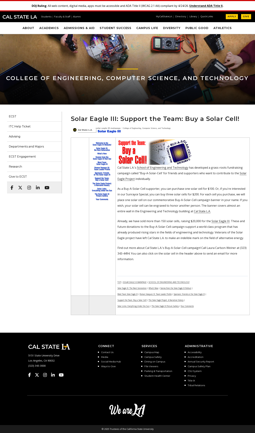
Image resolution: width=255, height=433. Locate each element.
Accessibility (195, 352)
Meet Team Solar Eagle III (127, 294)
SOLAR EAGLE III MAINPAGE (135, 282)
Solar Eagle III (221, 221)
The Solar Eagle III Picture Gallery (165, 306)
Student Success (115, 28)
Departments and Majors (26, 146)
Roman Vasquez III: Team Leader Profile (156, 294)
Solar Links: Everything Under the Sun (133, 306)
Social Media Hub (111, 361)
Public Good (197, 28)
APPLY (232, 16)
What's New (153, 288)
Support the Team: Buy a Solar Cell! (132, 300)
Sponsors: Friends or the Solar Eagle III (189, 294)
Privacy (192, 376)
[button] (208, 16)
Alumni (77, 17)
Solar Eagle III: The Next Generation (132, 288)
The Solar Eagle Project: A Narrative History (166, 300)
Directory (180, 16)
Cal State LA (20, 17)
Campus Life (147, 28)
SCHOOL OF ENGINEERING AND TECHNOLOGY (168, 282)
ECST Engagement (22, 156)
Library (193, 16)
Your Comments (187, 306)
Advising (14, 136)
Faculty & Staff (62, 17)
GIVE (246, 16)
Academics (49, 28)
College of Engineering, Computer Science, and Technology (127, 78)
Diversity (172, 28)
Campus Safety (153, 357)
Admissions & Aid (79, 28)
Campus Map (151, 352)
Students (46, 17)
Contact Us (107, 352)
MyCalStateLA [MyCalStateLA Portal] (164, 16)
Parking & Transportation (158, 371)
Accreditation (195, 357)
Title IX (191, 380)
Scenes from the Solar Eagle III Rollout (175, 288)
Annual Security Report (201, 361)
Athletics (222, 28)
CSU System (195, 371)
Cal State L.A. (202, 211)
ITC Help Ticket (20, 126)
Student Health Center (157, 376)
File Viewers (151, 366)
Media (104, 357)
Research (15, 166)
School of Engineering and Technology (162, 168)
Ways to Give (108, 366)
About (28, 28)
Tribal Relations (196, 385)
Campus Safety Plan (199, 366)
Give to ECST (18, 176)
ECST (12, 116)
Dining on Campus (154, 361)
